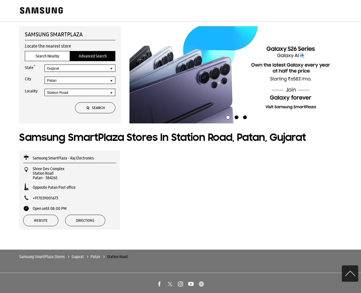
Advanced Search (93, 56)
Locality (31, 91)
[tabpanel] (235, 75)
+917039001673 (45, 198)
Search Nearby (47, 56)
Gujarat (78, 256)
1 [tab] (227, 116)
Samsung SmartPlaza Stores (42, 256)
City (28, 79)
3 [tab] (244, 116)
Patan (95, 256)
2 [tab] (235, 116)
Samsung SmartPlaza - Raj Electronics (63, 158)
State (30, 67)
